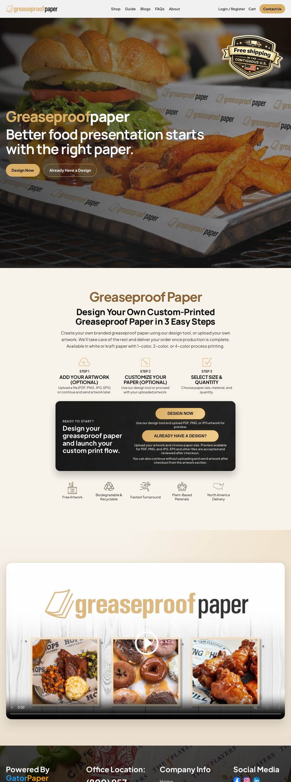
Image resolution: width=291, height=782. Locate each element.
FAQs (160, 9)
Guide (130, 9)
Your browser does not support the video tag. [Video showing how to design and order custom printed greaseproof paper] (145, 641)
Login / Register (231, 9)
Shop (116, 9)
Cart (252, 9)
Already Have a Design (70, 170)
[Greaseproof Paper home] (32, 9)
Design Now (22, 170)
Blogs (145, 9)
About (174, 9)
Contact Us (272, 9)
